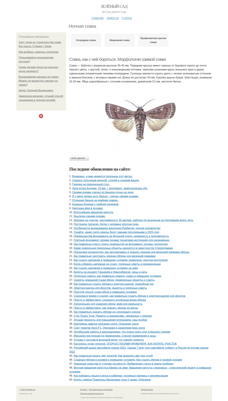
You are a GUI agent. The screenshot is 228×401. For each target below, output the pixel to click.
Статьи (127, 18)
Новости (113, 18)
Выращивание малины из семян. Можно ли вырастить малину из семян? (39, 80)
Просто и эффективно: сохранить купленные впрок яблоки (110, 300)
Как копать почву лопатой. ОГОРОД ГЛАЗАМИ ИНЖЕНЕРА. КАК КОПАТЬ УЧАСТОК (125, 343)
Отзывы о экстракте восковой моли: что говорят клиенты (109, 339)
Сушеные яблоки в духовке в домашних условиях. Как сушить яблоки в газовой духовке (128, 359)
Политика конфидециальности (92, 394)
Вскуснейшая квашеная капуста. (94, 212)
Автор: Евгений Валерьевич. (36, 90)
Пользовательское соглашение (101, 390)
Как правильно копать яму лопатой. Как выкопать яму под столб (113, 355)
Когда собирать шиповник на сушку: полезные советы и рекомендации (117, 264)
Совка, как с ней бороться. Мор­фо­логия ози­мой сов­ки (117, 59)
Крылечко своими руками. (89, 216)
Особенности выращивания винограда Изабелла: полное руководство (117, 228)
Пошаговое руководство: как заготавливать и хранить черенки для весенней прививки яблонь (131, 252)
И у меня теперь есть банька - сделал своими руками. (105, 196)
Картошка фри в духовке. (87, 208)
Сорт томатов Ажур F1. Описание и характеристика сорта (109, 327)
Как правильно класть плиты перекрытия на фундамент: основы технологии (121, 244)
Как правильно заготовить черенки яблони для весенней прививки (115, 256)
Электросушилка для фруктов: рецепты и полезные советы (110, 288)
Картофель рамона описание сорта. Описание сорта (106, 323)
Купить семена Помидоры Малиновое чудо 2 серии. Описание (112, 379)
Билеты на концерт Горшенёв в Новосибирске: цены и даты (110, 272)
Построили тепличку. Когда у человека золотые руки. (106, 224)
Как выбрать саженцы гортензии (39, 51)
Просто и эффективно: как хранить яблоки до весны (106, 307)
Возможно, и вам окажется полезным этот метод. (102, 176)
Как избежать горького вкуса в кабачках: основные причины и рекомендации (121, 375)
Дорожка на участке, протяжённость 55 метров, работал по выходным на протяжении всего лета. (134, 220)
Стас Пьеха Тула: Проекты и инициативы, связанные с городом (113, 315)
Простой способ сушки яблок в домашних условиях (105, 292)
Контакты (83, 390)
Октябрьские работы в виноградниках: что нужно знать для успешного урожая (122, 331)
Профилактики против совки (153, 40)
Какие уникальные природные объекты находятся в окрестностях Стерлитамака (123, 248)
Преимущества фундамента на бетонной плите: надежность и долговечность (121, 236)
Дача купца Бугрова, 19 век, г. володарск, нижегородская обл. (110, 188)
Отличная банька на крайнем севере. (95, 200)
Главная (98, 18)
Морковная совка (120, 40)
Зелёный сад (114, 6)
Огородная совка (86, 40)
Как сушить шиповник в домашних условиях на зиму (106, 268)
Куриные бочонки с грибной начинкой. (95, 204)
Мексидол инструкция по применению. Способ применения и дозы (115, 335)
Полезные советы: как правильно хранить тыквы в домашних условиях (117, 276)
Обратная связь (147, 390)
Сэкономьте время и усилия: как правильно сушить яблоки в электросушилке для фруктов (129, 296)
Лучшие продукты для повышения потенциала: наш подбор (110, 319)
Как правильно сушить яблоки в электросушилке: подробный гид (114, 284)
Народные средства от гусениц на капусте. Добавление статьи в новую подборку (124, 363)
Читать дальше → (79, 158)
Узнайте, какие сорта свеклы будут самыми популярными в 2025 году (116, 232)
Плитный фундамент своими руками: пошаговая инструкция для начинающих (121, 240)
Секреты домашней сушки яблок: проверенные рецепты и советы (114, 280)
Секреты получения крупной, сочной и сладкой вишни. (105, 180)
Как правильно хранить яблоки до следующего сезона (107, 311)
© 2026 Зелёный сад (27, 390)
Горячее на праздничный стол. (91, 184)
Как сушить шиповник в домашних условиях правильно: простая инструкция (121, 260)
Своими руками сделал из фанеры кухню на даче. (103, 192)
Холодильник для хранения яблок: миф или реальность (108, 303)
